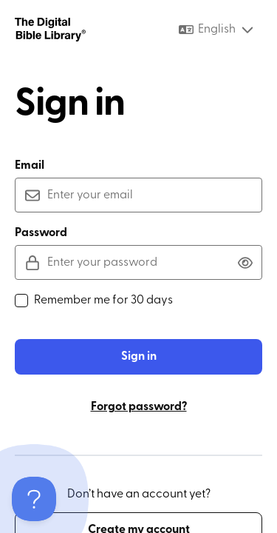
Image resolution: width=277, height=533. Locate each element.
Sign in (139, 357)
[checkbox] (21, 300)
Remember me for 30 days (94, 300)
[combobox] (216, 29)
